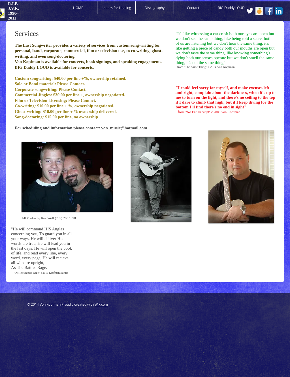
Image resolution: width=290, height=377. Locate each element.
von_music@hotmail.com (124, 128)
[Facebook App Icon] (269, 11)
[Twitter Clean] (250, 11)
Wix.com (101, 304)
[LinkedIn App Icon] (279, 11)
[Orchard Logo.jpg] (259, 11)
